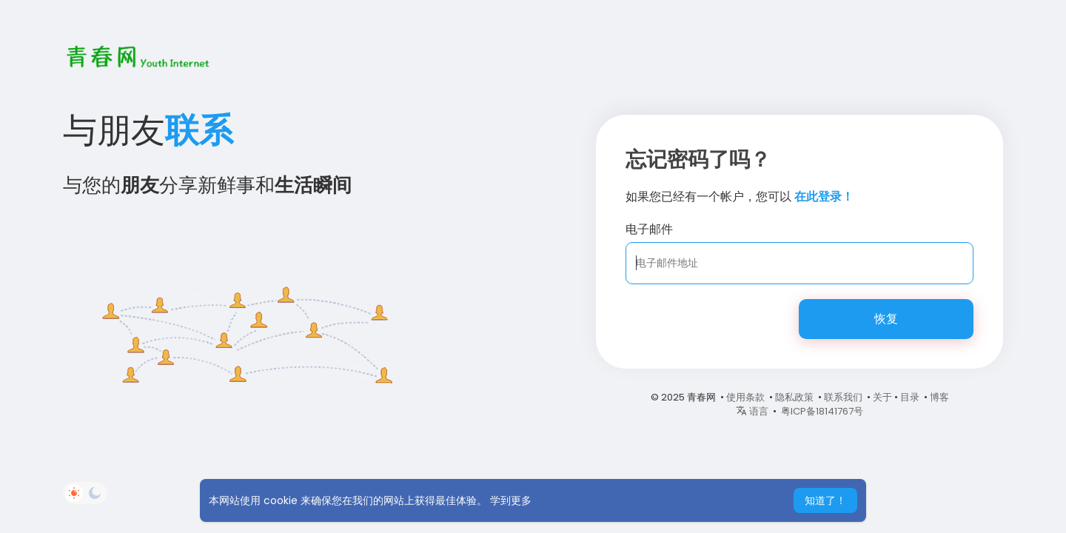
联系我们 (843, 397)
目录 (909, 397)
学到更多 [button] (511, 500)
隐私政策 (794, 397)
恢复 (886, 318)
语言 (752, 411)
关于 (882, 397)
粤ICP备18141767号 (822, 411)
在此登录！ (824, 196)
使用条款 (745, 397)
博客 (939, 397)
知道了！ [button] (825, 500)
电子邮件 (649, 229)
